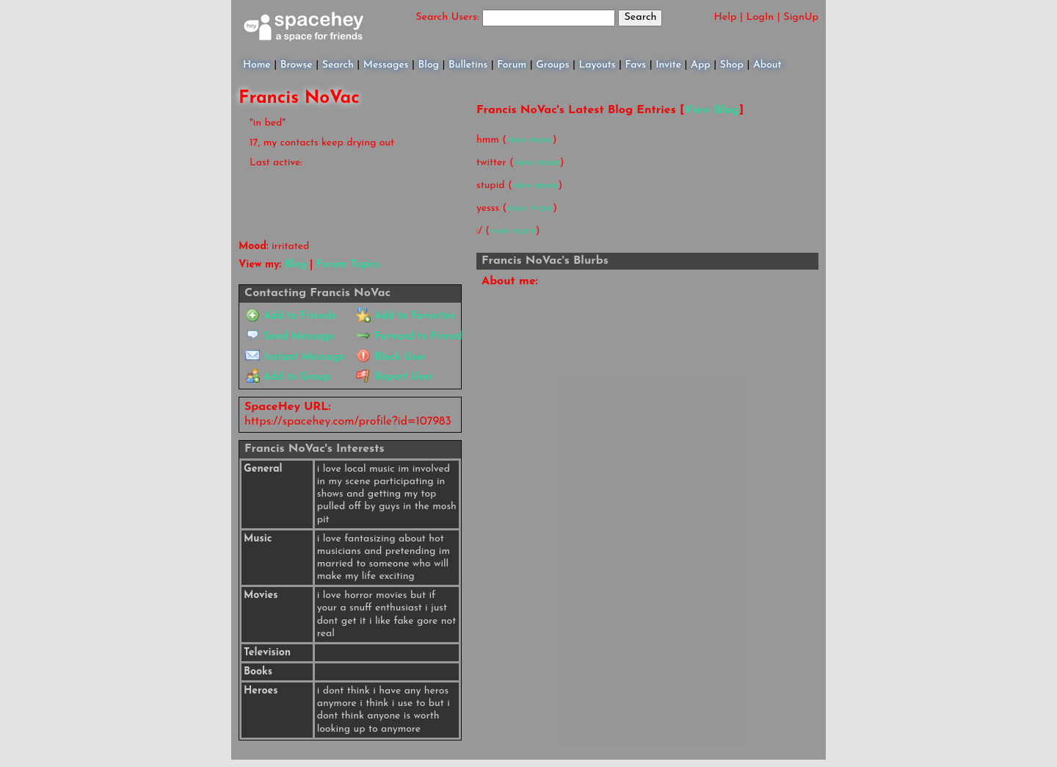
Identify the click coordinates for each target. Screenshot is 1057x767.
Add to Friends (290, 316)
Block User (391, 357)
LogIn (760, 17)
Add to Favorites (405, 316)
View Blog (711, 110)
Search (640, 17)
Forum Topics (348, 264)
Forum (511, 65)
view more (529, 139)
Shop (732, 65)
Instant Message (294, 357)
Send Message (289, 336)
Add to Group (287, 377)
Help (725, 17)
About (767, 65)
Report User (394, 377)
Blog (428, 65)
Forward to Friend (409, 336)
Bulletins (467, 65)
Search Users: (447, 17)
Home (257, 65)
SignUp (800, 17)
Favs (636, 65)
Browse (296, 65)
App (701, 65)
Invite (668, 65)
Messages (386, 65)
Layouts (596, 65)
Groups (552, 65)
